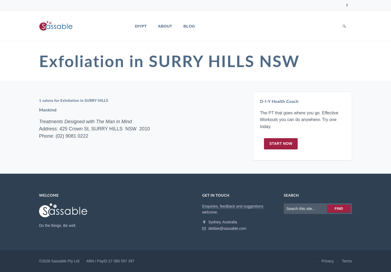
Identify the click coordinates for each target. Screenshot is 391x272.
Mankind (48, 109)
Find (339, 209)
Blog (189, 26)
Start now (280, 143)
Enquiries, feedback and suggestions (232, 206)
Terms (347, 261)
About (165, 26)
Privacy (327, 261)
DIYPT (141, 26)
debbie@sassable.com (224, 228)
